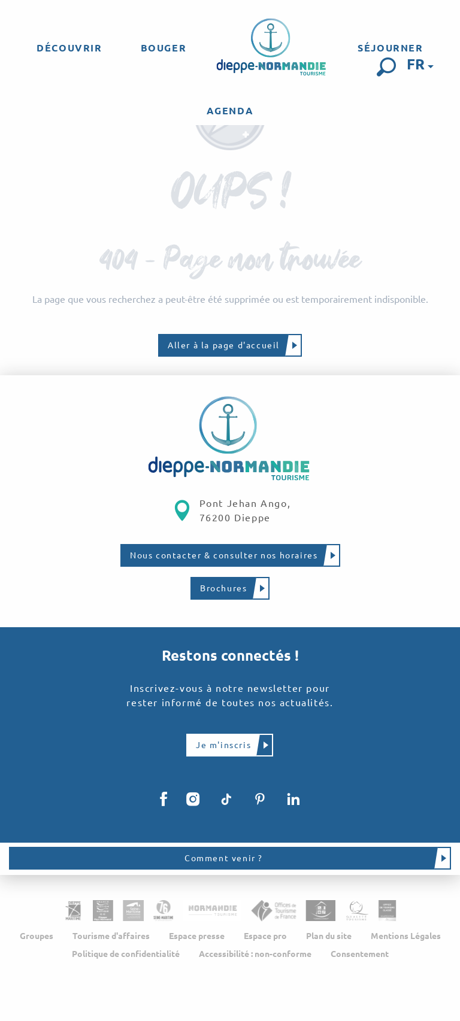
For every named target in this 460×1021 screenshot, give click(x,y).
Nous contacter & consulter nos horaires (223, 555)
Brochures (223, 588)
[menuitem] (69, 48)
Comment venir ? (223, 859)
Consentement (360, 954)
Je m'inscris (223, 745)
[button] (386, 67)
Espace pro (265, 936)
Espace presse (197, 936)
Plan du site (329, 936)
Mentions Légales (406, 936)
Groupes (36, 936)
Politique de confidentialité (126, 954)
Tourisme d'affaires (111, 936)
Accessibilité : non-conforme (255, 954)
